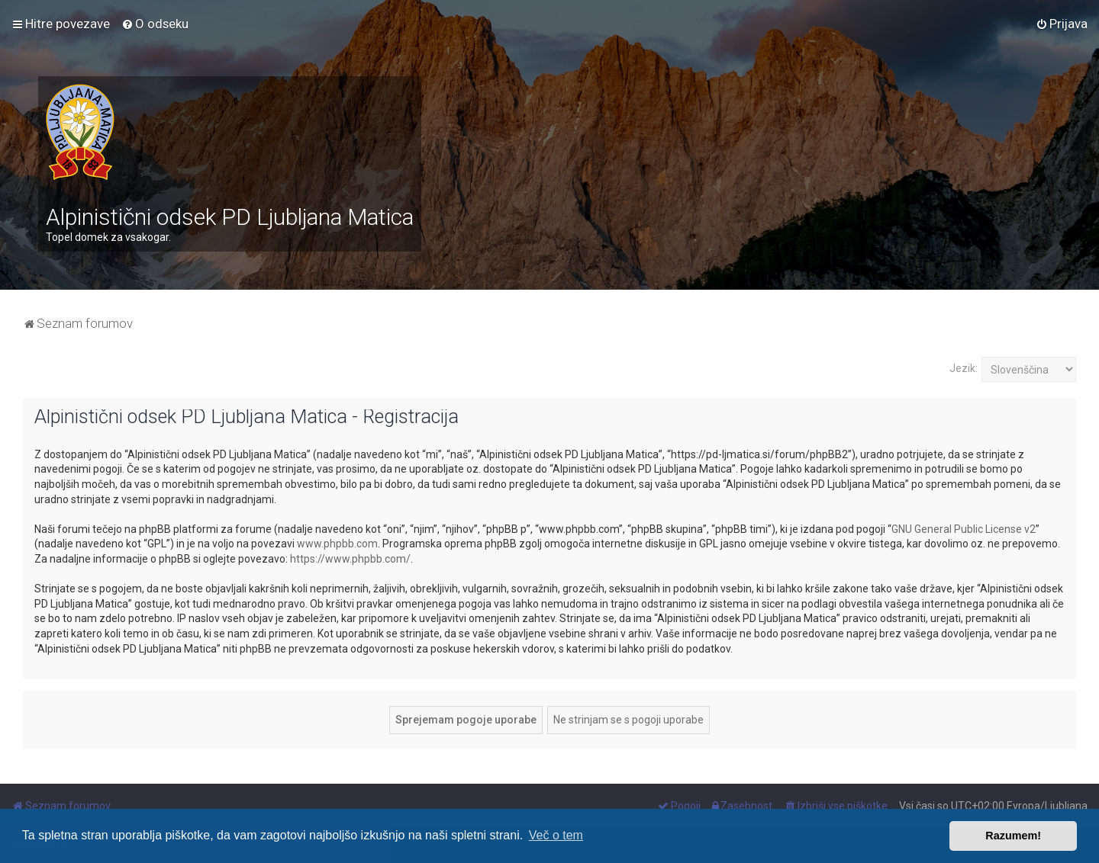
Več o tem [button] (556, 835)
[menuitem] (155, 23)
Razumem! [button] (1013, 835)
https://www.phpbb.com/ (350, 559)
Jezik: (963, 368)
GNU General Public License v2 (963, 529)
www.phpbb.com (337, 543)
